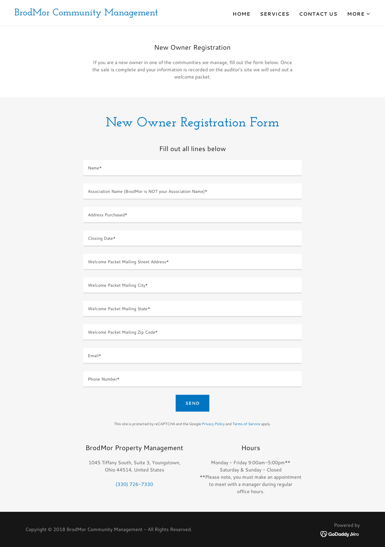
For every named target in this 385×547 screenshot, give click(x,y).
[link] (86, 13)
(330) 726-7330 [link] (134, 484)
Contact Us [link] (318, 13)
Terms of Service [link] (246, 423)
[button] (359, 13)
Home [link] (241, 13)
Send (192, 403)
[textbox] (192, 168)
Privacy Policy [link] (213, 423)
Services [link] (274, 13)
